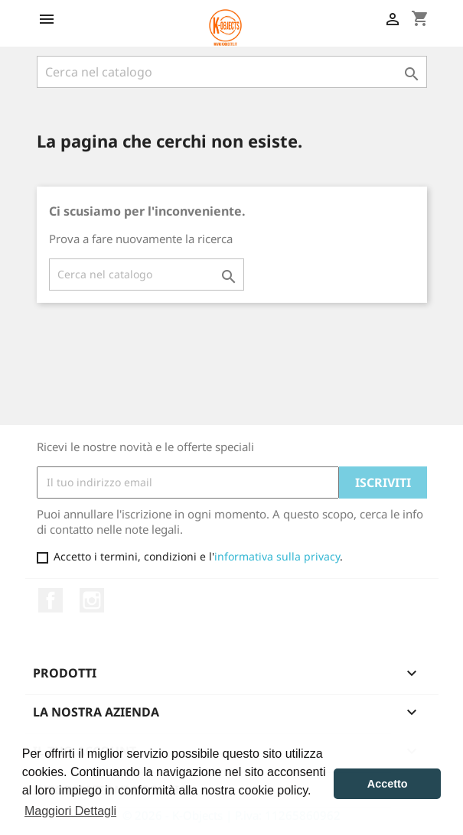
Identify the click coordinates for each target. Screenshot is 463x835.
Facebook (50, 600)
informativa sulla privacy (277, 556)
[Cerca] (232, 72)
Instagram (92, 600)
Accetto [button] (387, 784)
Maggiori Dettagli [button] (70, 810)
